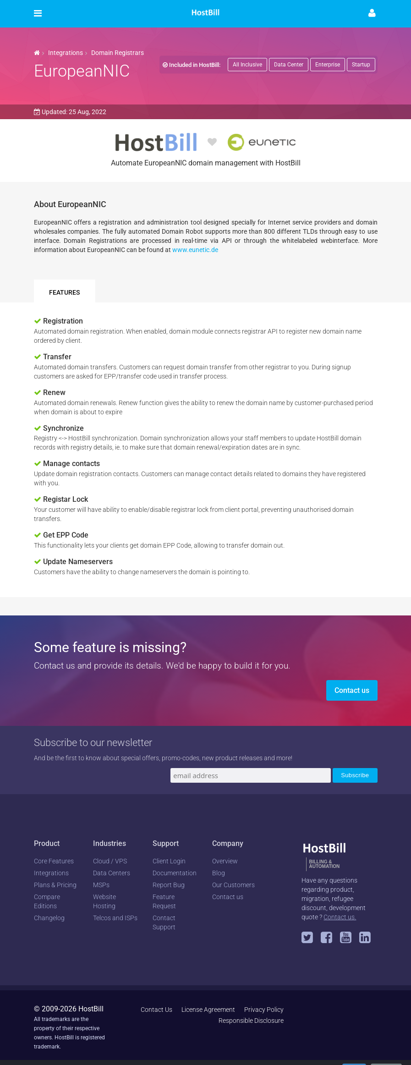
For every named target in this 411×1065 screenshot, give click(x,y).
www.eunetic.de (195, 249)
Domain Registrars (117, 52)
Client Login (169, 861)
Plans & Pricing (55, 885)
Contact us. (339, 917)
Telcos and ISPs (115, 918)
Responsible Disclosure (251, 1020)
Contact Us (156, 1009)
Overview (225, 861)
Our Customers (233, 885)
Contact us (351, 690)
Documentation (175, 873)
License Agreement (208, 1009)
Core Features (54, 861)
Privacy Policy (264, 1009)
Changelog (49, 918)
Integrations (65, 52)
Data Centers (111, 873)
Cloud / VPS (110, 861)
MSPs (101, 885)
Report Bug (169, 885)
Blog (218, 873)
